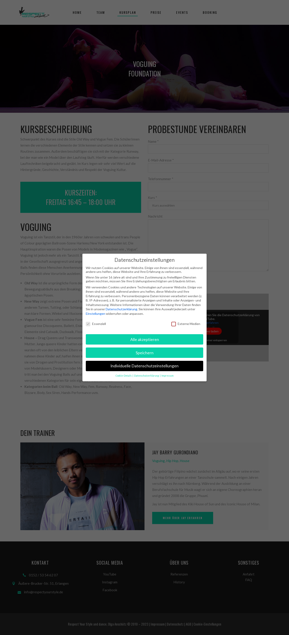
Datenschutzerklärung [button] (146, 375)
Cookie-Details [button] (124, 375)
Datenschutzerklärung (121, 309)
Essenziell (96, 324)
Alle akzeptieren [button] (144, 339)
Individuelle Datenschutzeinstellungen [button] (144, 366)
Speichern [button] (145, 352)
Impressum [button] (167, 375)
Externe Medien (185, 324)
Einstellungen (95, 313)
